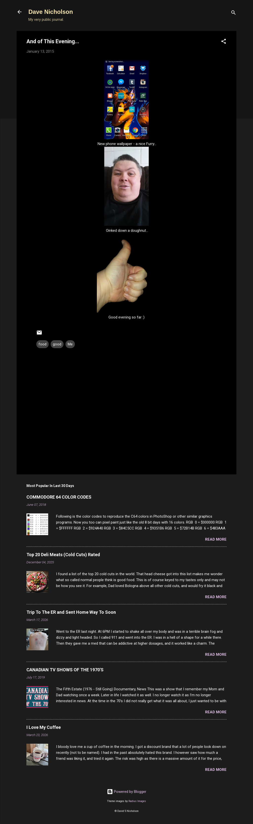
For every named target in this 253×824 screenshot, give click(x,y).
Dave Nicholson (50, 11)
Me (70, 344)
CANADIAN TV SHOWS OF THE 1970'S (65, 669)
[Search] (233, 13)
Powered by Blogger (126, 791)
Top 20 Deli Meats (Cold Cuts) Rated (63, 554)
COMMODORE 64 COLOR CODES (58, 497)
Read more (216, 539)
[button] (224, 42)
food (42, 344)
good (57, 344)
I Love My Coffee (43, 727)
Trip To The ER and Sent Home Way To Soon (71, 612)
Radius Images (137, 801)
